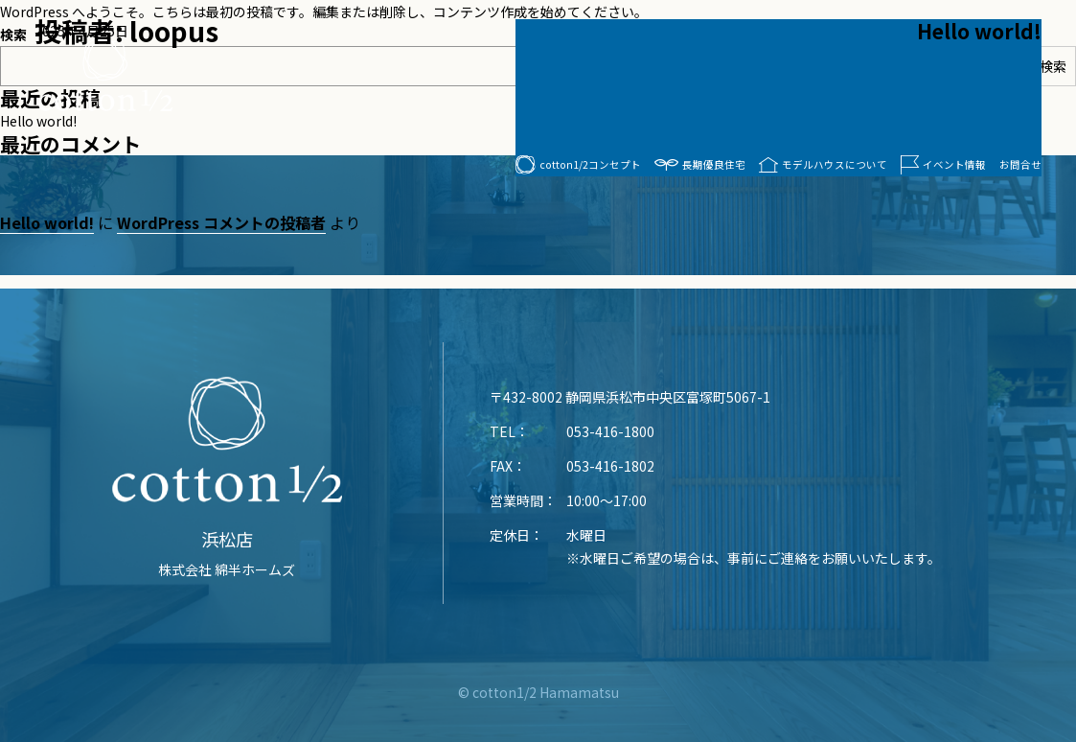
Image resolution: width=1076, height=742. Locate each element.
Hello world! (979, 30)
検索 (1053, 66)
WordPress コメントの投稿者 (221, 222)
